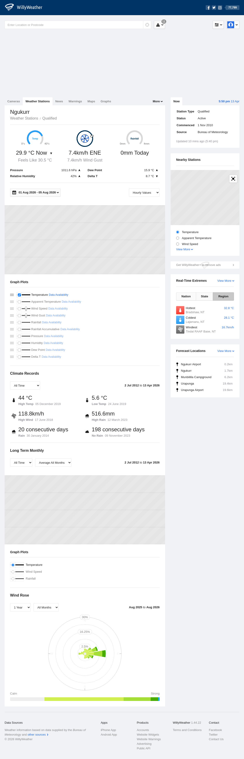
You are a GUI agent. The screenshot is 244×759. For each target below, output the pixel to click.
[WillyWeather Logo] (26, 7)
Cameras (13, 101)
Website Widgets (148, 734)
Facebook (215, 730)
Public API (143, 748)
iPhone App (108, 730)
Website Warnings (149, 739)
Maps (91, 101)
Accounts (143, 730)
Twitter (213, 734)
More (156, 101)
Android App (109, 734)
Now (176, 101)
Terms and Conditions (187, 730)
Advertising (144, 743)
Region (223, 296)
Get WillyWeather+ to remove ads (198, 265)
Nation (186, 296)
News (59, 101)
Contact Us (216, 739)
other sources (37, 734)
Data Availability (58, 294)
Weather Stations (37, 101)
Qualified (49, 118)
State (204, 296)
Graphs (106, 101)
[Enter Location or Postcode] (78, 25)
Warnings (75, 101)
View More (183, 249)
